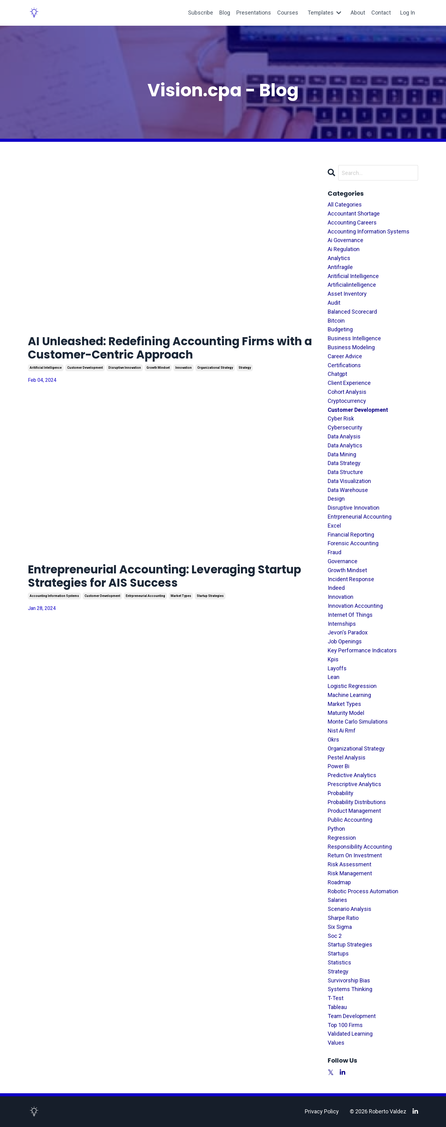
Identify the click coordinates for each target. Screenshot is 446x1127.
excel (334, 525)
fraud (334, 552)
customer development (85, 367)
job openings (345, 641)
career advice (345, 356)
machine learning (349, 695)
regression (342, 837)
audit (334, 302)
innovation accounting (355, 606)
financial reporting (351, 534)
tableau (337, 1007)
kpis (333, 659)
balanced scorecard (352, 311)
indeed (336, 588)
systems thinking (350, 989)
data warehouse (348, 490)
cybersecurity (345, 427)
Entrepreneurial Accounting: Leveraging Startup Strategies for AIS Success (164, 576)
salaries (337, 900)
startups (338, 953)
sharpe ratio (343, 918)
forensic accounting (353, 543)
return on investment (355, 855)
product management (354, 810)
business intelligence (354, 338)
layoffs (337, 668)
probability (340, 793)
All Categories (345, 204)
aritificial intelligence (46, 367)
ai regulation (344, 249)
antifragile (340, 267)
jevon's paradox (348, 632)
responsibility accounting (360, 846)
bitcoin (336, 320)
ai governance (345, 240)
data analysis (344, 436)
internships (342, 623)
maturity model (346, 713)
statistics (339, 962)
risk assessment (349, 864)
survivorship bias (349, 980)
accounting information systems (54, 596)
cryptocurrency (347, 401)
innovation (183, 367)
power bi (338, 766)
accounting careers (352, 222)
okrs (333, 739)
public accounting (350, 819)
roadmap (339, 882)
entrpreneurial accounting (145, 596)
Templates (324, 12)
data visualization (349, 481)
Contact (381, 12)
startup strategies (210, 596)
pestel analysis (346, 757)
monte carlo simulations (358, 721)
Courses (287, 12)
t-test (335, 998)
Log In (407, 12)
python (336, 828)
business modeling (351, 347)
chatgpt (337, 374)
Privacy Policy (322, 1111)
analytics (339, 258)
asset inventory (347, 293)
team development (352, 1016)
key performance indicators (362, 650)
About (358, 12)
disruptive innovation (124, 367)
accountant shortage (354, 213)
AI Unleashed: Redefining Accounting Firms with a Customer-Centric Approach (170, 348)
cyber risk (341, 418)
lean (333, 677)
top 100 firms (345, 1025)
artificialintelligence (352, 284)
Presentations (253, 12)
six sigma (340, 927)
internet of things (350, 614)
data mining (342, 454)
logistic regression (352, 686)
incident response (351, 579)
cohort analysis (347, 392)
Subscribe (200, 12)
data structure (345, 472)
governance (342, 561)
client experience (349, 383)
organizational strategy (215, 367)
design (336, 498)
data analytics (345, 445)
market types (181, 596)
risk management (350, 873)
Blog (224, 12)
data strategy (344, 463)
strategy (244, 367)
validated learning (350, 1033)
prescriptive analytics (354, 784)
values (336, 1042)
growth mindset (158, 367)
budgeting (340, 329)
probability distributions (357, 802)
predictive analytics (352, 775)
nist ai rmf (342, 730)
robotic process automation (363, 891)
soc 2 (335, 936)
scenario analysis (349, 909)
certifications (344, 365)
